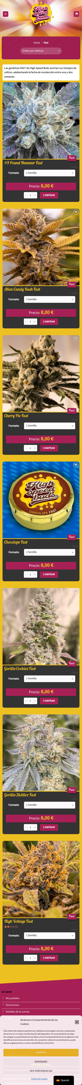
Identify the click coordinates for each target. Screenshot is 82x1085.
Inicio (37, 43)
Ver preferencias (41, 1071)
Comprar (49, 195)
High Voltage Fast (18, 921)
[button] (77, 1022)
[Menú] (5, 14)
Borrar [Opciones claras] (74, 167)
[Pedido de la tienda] (41, 51)
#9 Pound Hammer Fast (23, 162)
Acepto (41, 1052)
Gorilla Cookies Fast (20, 668)
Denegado (41, 1061)
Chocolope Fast (16, 542)
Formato (13, 173)
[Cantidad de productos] (30, 195)
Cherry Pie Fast (16, 415)
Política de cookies (39, 1079)
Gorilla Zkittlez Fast (20, 794)
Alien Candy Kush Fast (22, 289)
